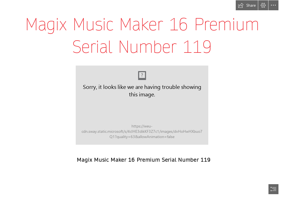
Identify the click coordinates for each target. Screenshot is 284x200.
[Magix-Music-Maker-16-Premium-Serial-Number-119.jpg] (142, 105)
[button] (247, 5)
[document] (142, 100)
